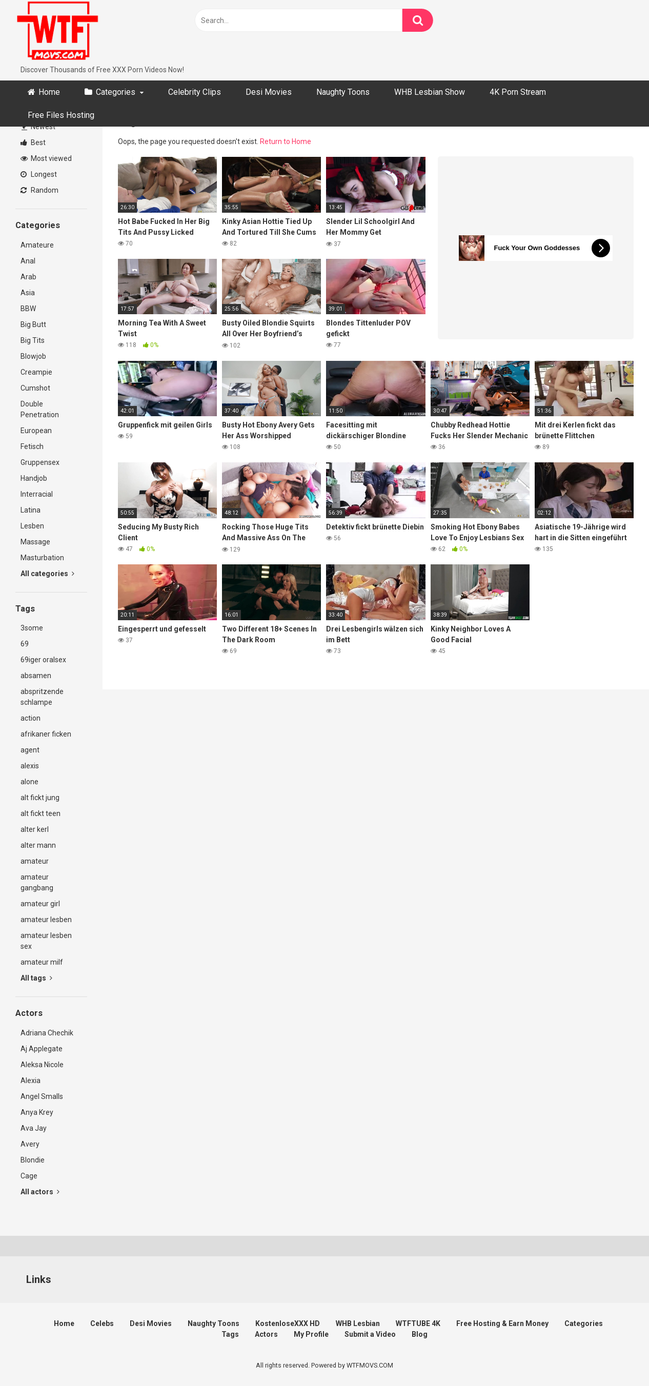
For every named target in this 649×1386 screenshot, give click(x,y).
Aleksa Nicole (42, 1065)
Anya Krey (37, 1112)
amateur (35, 861)
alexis (30, 766)
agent (30, 750)
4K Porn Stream (518, 92)
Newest (38, 127)
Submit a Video (370, 1334)
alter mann (38, 845)
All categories (47, 573)
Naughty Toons (343, 92)
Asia (28, 293)
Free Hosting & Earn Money (502, 1323)
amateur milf (42, 962)
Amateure (37, 245)
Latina (30, 510)
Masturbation (42, 558)
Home (49, 92)
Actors (266, 1334)
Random (39, 190)
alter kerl (35, 829)
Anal (28, 261)
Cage (29, 1176)
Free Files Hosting (61, 115)
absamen (36, 675)
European (36, 430)
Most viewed (46, 158)
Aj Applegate (42, 1049)
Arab (28, 277)
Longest (39, 174)
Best (33, 142)
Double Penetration (40, 409)
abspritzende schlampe (42, 696)
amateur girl (40, 904)
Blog (420, 1334)
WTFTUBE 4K (418, 1323)
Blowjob (33, 356)
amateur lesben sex (46, 940)
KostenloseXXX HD (287, 1323)
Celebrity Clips (194, 92)
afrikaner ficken (46, 734)
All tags (36, 978)
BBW (28, 308)
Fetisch (32, 446)
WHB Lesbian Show (429, 92)
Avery (30, 1144)
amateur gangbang (37, 882)
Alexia (30, 1080)
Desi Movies (269, 92)
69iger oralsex (43, 660)
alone (29, 782)
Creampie (36, 372)
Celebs (102, 1323)
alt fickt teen (40, 813)
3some (32, 628)
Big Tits (33, 340)
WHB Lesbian (358, 1323)
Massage (35, 542)
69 (25, 644)
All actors (40, 1192)
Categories (115, 92)
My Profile (311, 1334)
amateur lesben (46, 919)
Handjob (34, 478)
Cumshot (35, 388)
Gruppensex (40, 462)
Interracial (37, 494)
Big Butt (33, 324)
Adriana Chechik (47, 1033)
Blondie (33, 1160)
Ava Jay (34, 1128)
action (30, 718)
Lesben (32, 526)
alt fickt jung (40, 797)
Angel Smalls (42, 1096)
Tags (230, 1334)
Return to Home (285, 141)
